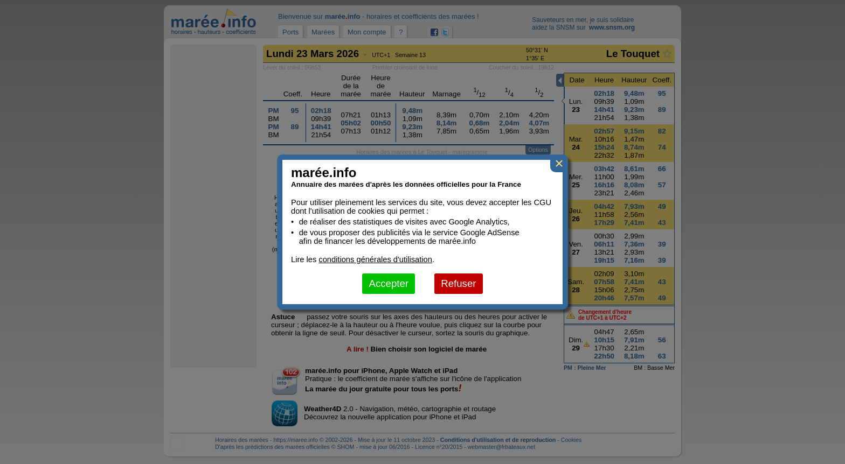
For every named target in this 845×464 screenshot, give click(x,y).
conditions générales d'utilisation (375, 259)
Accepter (388, 283)
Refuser (458, 283)
